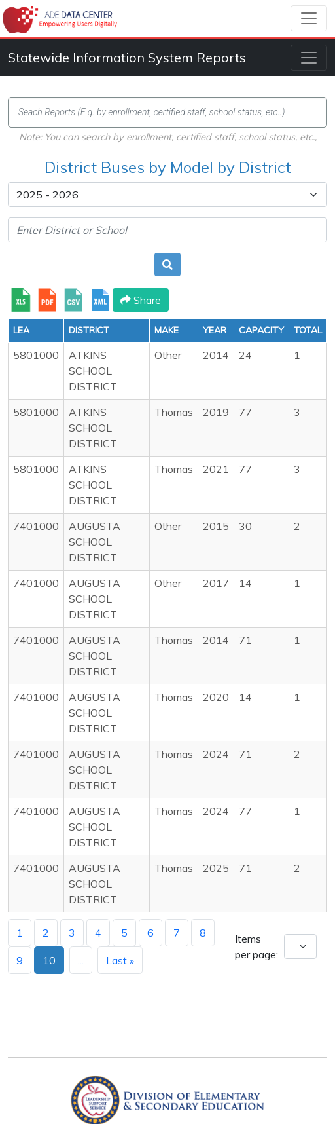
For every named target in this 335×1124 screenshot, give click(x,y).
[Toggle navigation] (309, 18)
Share (140, 300)
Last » (120, 960)
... (81, 960)
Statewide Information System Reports (127, 57)
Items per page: (256, 946)
